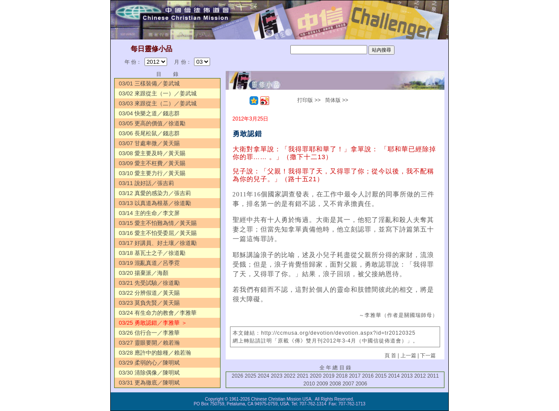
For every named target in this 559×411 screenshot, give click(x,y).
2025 (250, 376)
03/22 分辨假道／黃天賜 (149, 293)
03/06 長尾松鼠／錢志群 (149, 133)
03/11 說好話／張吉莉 (146, 183)
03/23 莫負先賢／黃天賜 (149, 303)
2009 (322, 384)
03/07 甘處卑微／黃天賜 (149, 143)
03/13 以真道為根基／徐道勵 (155, 203)
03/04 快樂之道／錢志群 (149, 113)
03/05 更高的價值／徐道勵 (152, 123)
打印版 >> (308, 100)
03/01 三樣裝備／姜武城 (149, 83)
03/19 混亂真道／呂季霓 (149, 263)
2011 (433, 376)
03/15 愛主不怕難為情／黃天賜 (158, 223)
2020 (316, 376)
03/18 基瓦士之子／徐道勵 (152, 253)
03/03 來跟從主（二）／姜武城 (158, 103)
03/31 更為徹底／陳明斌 (149, 382)
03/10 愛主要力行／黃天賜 (152, 173)
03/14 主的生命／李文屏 (149, 213)
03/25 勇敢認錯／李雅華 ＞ (153, 323)
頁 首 (390, 355)
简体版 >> (336, 100)
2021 (303, 376)
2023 (277, 376)
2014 (394, 376)
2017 (355, 376)
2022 (290, 376)
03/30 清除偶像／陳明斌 (152, 372)
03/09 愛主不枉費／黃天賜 (152, 163)
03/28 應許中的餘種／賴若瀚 (155, 352)
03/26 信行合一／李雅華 (149, 332)
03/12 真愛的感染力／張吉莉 (155, 193)
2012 (420, 376)
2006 (361, 384)
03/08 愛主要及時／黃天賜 (152, 153)
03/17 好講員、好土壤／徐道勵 (158, 243)
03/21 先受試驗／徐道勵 (149, 283)
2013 (407, 376)
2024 (264, 376)
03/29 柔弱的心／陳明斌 (149, 362)
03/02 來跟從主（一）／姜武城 (158, 93)
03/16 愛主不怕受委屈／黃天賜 (158, 233)
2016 (368, 376)
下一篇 (428, 355)
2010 (309, 384)
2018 (342, 376)
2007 (348, 384)
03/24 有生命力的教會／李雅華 (158, 313)
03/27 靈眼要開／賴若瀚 (149, 342)
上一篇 (408, 355)
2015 (381, 376)
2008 (335, 384)
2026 (237, 376)
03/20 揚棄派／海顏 (143, 273)
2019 (329, 376)
